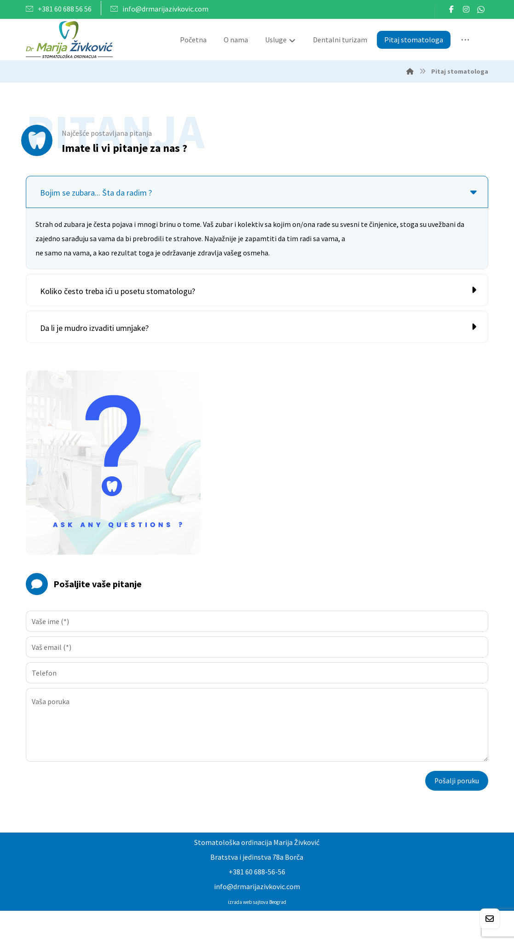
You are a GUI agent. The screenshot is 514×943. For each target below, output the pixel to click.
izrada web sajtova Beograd (257, 903)
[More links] (465, 40)
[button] (451, 9)
